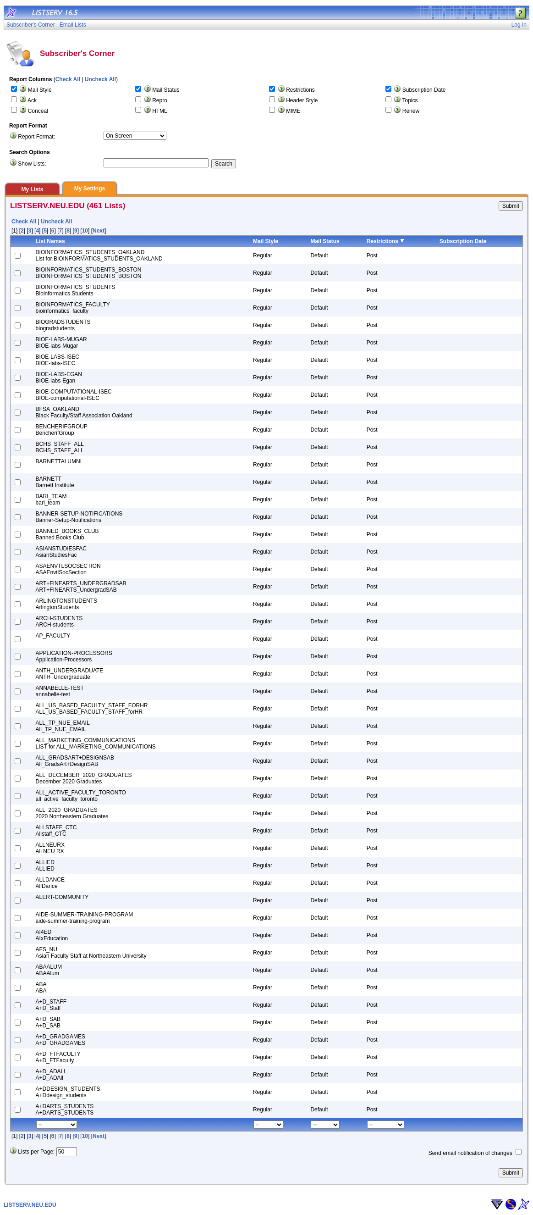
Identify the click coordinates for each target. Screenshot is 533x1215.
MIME (293, 111)
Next (98, 230)
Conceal (38, 111)
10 (85, 230)
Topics (410, 100)
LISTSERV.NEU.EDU (30, 1205)
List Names (50, 241)
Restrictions (300, 90)
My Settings (89, 188)
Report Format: (36, 136)
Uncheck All (100, 79)
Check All (67, 79)
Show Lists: (32, 164)
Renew (410, 111)
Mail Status (165, 90)
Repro (159, 100)
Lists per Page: (36, 1151)
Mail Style (40, 90)
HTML (159, 111)
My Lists (32, 189)
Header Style (302, 100)
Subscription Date (424, 90)
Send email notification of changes (470, 1153)
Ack (32, 100)
